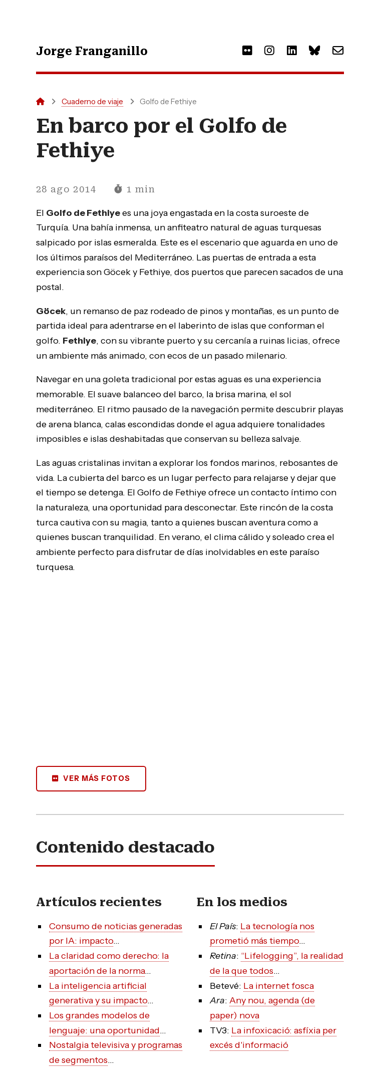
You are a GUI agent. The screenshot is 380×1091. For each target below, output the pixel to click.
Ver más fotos (96, 778)
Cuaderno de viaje (92, 101)
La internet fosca (278, 985)
